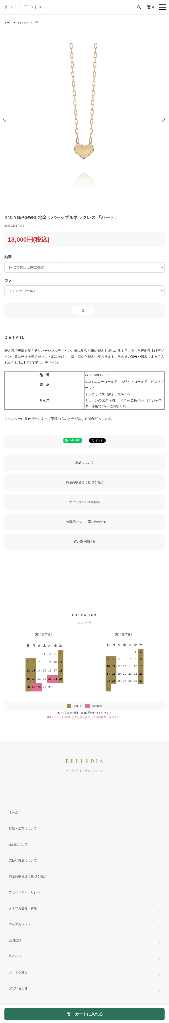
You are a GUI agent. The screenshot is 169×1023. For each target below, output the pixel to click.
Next (163, 119)
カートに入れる (84, 1014)
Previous (5, 119)
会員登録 (15, 940)
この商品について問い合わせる (84, 521)
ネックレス (22, 22)
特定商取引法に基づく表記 (84, 482)
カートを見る (18, 972)
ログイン (15, 956)
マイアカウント (20, 924)
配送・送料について (23, 828)
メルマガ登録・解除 (23, 908)
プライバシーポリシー (24, 892)
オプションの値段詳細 (84, 502)
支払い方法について (23, 860)
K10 (37, 22)
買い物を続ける (84, 541)
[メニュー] (162, 7)
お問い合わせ (18, 988)
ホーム (7, 22)
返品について (84, 462)
